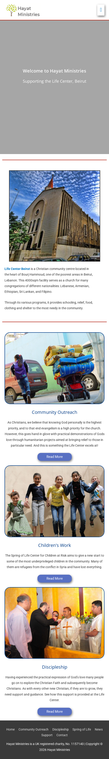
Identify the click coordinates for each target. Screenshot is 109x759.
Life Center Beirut (17, 269)
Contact (62, 735)
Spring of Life (81, 729)
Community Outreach (34, 729)
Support (47, 735)
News (99, 729)
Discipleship (60, 729)
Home (10, 729)
